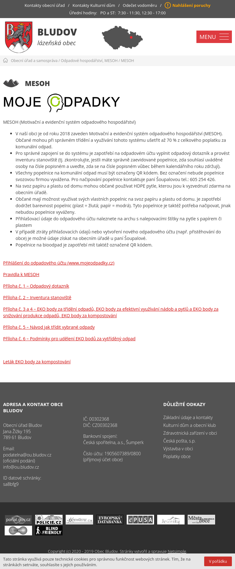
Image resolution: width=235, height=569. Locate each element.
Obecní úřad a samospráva (34, 60)
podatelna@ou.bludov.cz (27, 455)
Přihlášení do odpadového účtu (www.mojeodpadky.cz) (58, 263)
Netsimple (177, 551)
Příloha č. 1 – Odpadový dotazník (36, 286)
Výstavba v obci (178, 449)
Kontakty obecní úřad (45, 5)
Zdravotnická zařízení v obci (190, 433)
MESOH (127, 60)
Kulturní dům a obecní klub (189, 425)
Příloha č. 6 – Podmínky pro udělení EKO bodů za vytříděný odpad (69, 339)
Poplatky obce (177, 456)
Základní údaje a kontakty (188, 417)
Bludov (57, 32)
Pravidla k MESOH (21, 274)
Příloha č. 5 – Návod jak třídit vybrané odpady (49, 327)
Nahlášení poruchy (191, 5)
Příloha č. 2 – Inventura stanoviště (37, 297)
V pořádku (218, 561)
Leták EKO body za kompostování (37, 362)
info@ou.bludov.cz (21, 467)
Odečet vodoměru (140, 5)
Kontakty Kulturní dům (94, 5)
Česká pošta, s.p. (179, 441)
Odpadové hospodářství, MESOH (89, 60)
